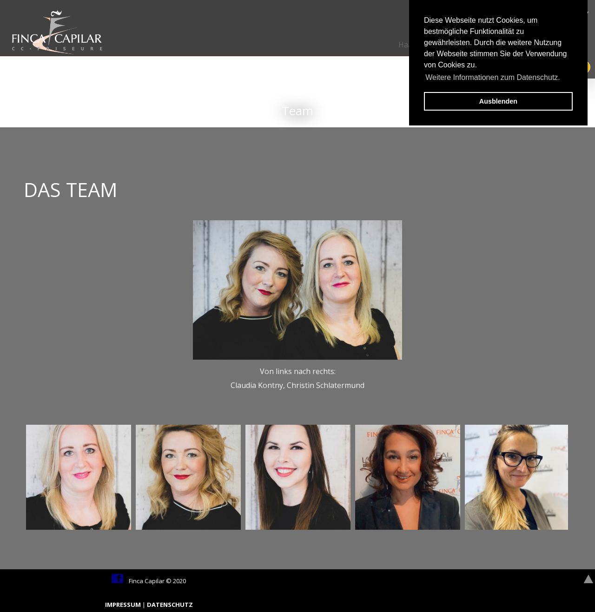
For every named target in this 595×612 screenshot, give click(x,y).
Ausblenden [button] (498, 101)
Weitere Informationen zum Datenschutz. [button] (492, 77)
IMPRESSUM (123, 604)
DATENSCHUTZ (170, 604)
